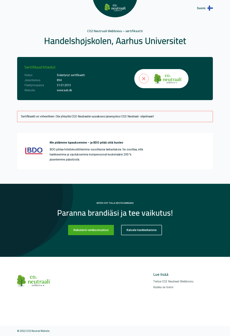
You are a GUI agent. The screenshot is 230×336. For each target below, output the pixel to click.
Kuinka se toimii (163, 287)
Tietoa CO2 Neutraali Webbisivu (173, 281)
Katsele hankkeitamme (142, 230)
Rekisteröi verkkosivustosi (91, 230)
